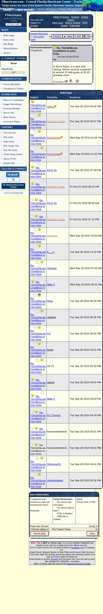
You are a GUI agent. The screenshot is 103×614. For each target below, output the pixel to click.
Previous (55, 36)
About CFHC (9, 158)
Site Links (8, 137)
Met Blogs (8, 44)
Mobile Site (9, 163)
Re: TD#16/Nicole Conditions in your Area (38, 123)
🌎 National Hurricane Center (13, 186)
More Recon (9, 117)
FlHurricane (13, 15)
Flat (87, 36)
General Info (9, 132)
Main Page (8, 35)
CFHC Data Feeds (12, 154)
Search (7, 53)
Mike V (51, 284)
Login (34, 25)
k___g (50, 252)
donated (54, 559)
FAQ (85, 22)
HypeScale (7, 69)
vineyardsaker (55, 480)
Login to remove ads (13, 192)
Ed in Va (52, 170)
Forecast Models (11, 108)
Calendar (75, 25)
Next (78, 36)
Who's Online (72, 22)
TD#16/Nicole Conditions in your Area (38, 108)
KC (49, 333)
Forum (6, 84)
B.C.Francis (54, 415)
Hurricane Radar (11, 121)
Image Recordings (12, 104)
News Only (8, 39)
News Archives (10, 48)
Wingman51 (54, 464)
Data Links (8, 141)
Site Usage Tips (11, 145)
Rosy (50, 301)
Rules (64, 25)
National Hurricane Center (78, 563)
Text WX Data (10, 150)
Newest (15, 84)
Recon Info (8, 112)
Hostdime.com (77, 547)
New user (57, 22)
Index (68, 36)
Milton (53, 9)
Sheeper (52, 268)
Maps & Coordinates (13, 100)
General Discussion (39, 34)
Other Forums (61, 17)
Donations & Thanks (13, 88)
